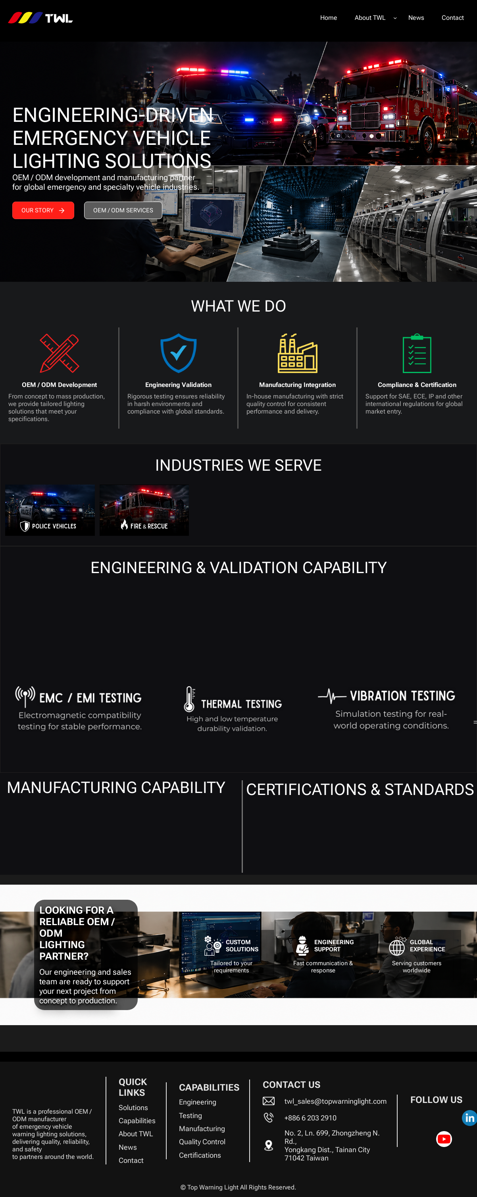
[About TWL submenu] (395, 17)
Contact (131, 1160)
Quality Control (202, 1141)
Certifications (200, 1155)
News (128, 1147)
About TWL (136, 1134)
